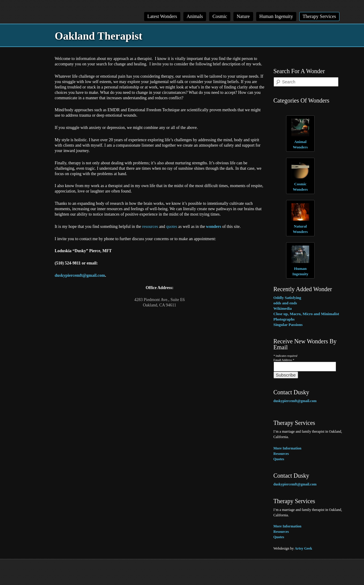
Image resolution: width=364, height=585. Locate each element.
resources (150, 226)
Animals (195, 16)
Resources (281, 454)
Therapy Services (319, 16)
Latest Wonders (162, 16)
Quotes (279, 459)
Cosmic (219, 16)
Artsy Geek (303, 548)
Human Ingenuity (276, 16)
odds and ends (285, 303)
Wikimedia (283, 308)
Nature (243, 16)
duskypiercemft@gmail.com (80, 275)
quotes (171, 226)
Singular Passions (288, 324)
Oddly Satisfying (287, 297)
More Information (287, 448)
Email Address (284, 360)
